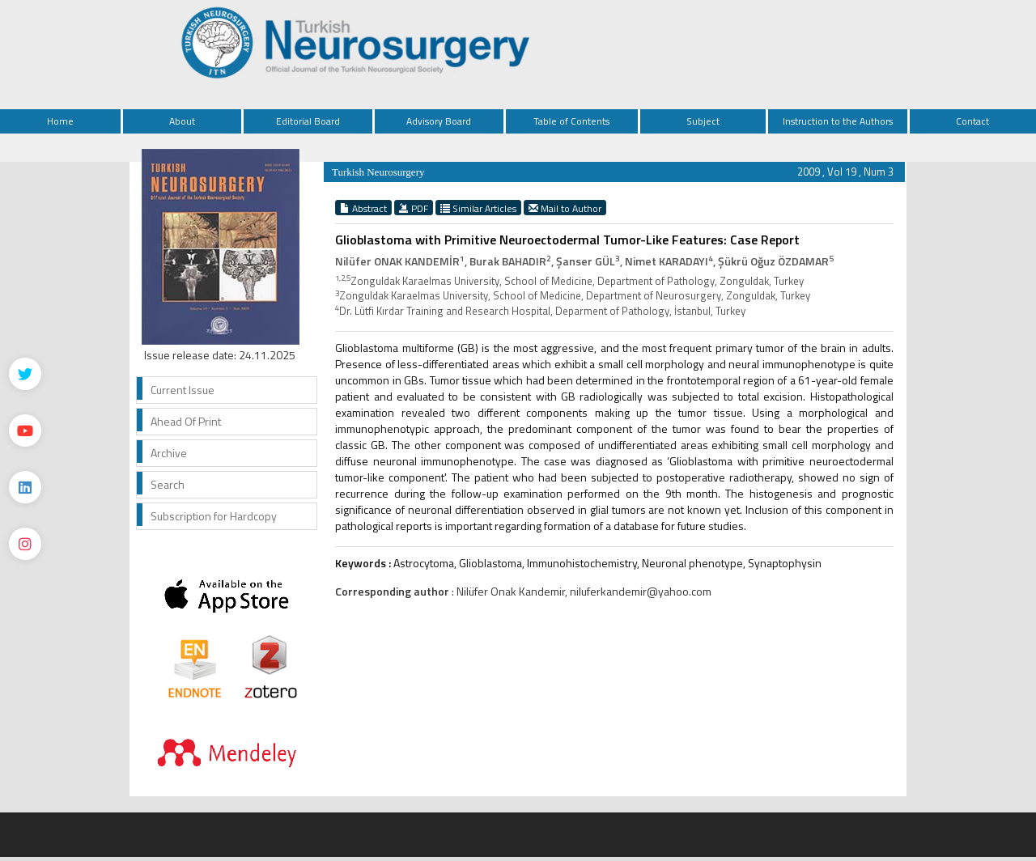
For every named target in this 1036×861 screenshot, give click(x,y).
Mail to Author (565, 208)
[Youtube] (25, 430)
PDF (413, 208)
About (182, 121)
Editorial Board (308, 121)
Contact (972, 121)
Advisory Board (438, 121)
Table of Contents (571, 121)
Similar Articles (478, 208)
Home (60, 121)
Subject (703, 121)
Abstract (363, 208)
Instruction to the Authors (838, 121)
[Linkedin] (25, 487)
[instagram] (25, 544)
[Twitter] (25, 374)
